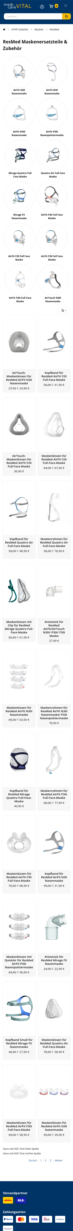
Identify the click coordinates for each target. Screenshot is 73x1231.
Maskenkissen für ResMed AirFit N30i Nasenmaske (19, 673)
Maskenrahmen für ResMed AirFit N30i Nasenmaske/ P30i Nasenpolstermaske (54, 675)
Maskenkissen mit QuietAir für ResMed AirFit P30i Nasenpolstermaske (19, 901)
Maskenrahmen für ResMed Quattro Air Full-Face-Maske (54, 519)
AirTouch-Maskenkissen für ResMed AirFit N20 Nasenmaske (19, 370)
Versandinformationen (17, 1177)
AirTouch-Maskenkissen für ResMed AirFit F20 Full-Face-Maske (19, 446)
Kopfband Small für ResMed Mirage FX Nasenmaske (19, 975)
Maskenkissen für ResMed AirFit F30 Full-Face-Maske (19, 824)
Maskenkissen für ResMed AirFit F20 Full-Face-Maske (54, 444)
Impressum (9, 1213)
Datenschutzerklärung (15, 1218)
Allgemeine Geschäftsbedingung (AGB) (24, 1222)
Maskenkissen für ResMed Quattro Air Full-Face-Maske (54, 975)
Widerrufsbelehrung (15, 1187)
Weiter (58, 1085)
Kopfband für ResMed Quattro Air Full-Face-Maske (19, 519)
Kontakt (8, 1172)
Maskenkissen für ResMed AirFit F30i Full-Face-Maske (19, 1050)
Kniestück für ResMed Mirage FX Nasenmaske (54, 899)
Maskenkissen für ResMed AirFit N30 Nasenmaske (54, 1050)
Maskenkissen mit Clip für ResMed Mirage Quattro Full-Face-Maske (19, 597)
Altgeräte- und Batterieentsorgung (24, 1193)
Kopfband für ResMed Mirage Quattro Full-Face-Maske (19, 750)
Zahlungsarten (12, 1182)
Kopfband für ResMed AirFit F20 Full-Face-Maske (54, 368)
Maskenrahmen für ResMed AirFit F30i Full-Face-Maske (54, 748)
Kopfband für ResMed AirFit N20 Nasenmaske (54, 824)
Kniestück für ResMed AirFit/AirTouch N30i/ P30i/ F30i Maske (54, 599)
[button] (64, 310)
